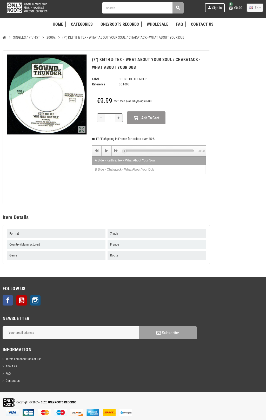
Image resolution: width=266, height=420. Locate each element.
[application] (149, 150)
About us (11, 366)
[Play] (106, 151)
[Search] (143, 7)
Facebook (8, 300)
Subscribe (167, 332)
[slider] (159, 151)
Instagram (35, 300)
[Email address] (71, 332)
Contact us (12, 381)
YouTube (21, 300)
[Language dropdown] (255, 8)
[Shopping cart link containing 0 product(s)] (235, 7)
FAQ (8, 373)
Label (95, 79)
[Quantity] (110, 118)
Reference (98, 84)
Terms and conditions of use (23, 359)
